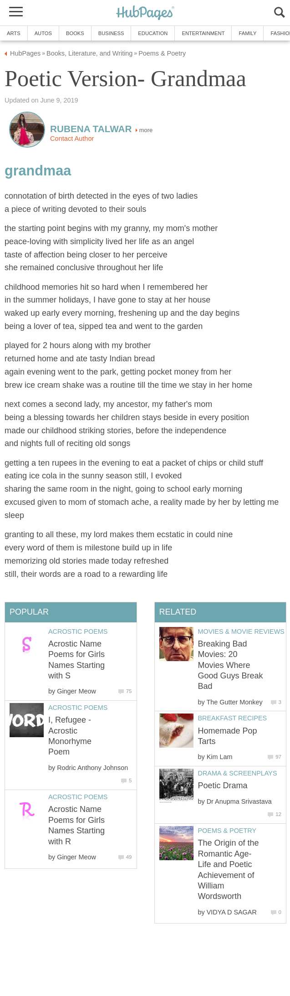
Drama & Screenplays (237, 773)
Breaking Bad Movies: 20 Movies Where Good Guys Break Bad (230, 665)
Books (75, 33)
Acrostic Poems (77, 631)
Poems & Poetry (227, 830)
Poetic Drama (223, 785)
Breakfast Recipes (232, 718)
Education (153, 33)
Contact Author (72, 138)
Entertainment (203, 33)
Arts (13, 33)
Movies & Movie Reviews (241, 631)
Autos (43, 33)
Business (111, 33)
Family (247, 33)
